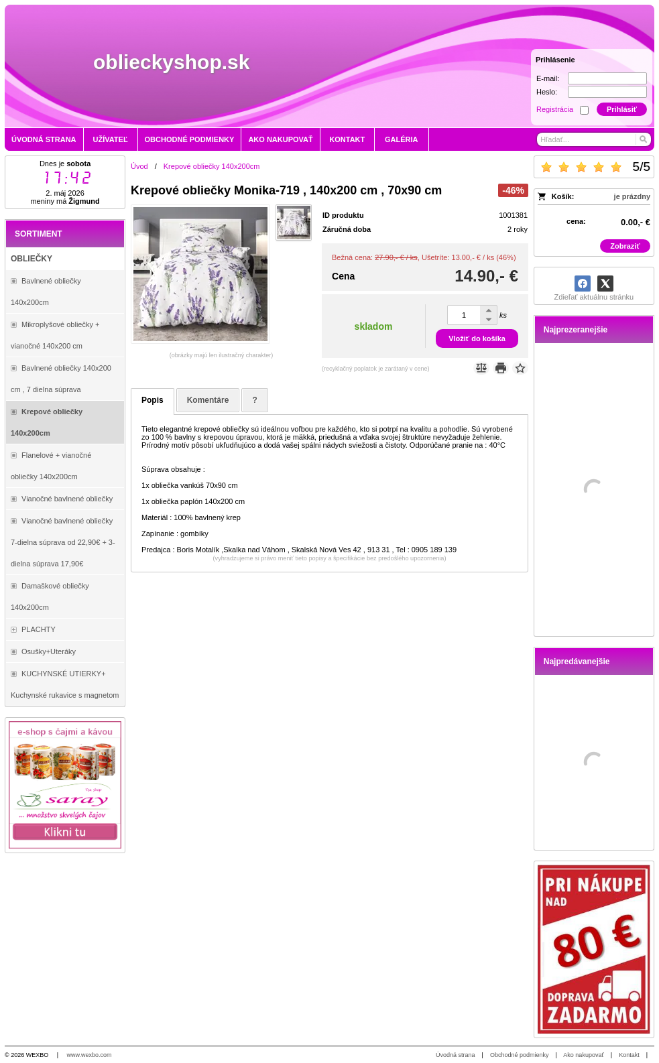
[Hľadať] (642, 139)
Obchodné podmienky (519, 1055)
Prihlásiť (622, 109)
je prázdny (632, 196)
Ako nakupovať (583, 1055)
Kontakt (629, 1055)
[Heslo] (607, 92)
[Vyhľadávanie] (593, 139)
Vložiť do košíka (476, 338)
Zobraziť (625, 246)
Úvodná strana (455, 1055)
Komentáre (208, 400)
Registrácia (554, 109)
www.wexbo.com (89, 1055)
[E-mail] (607, 78)
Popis (152, 400)
